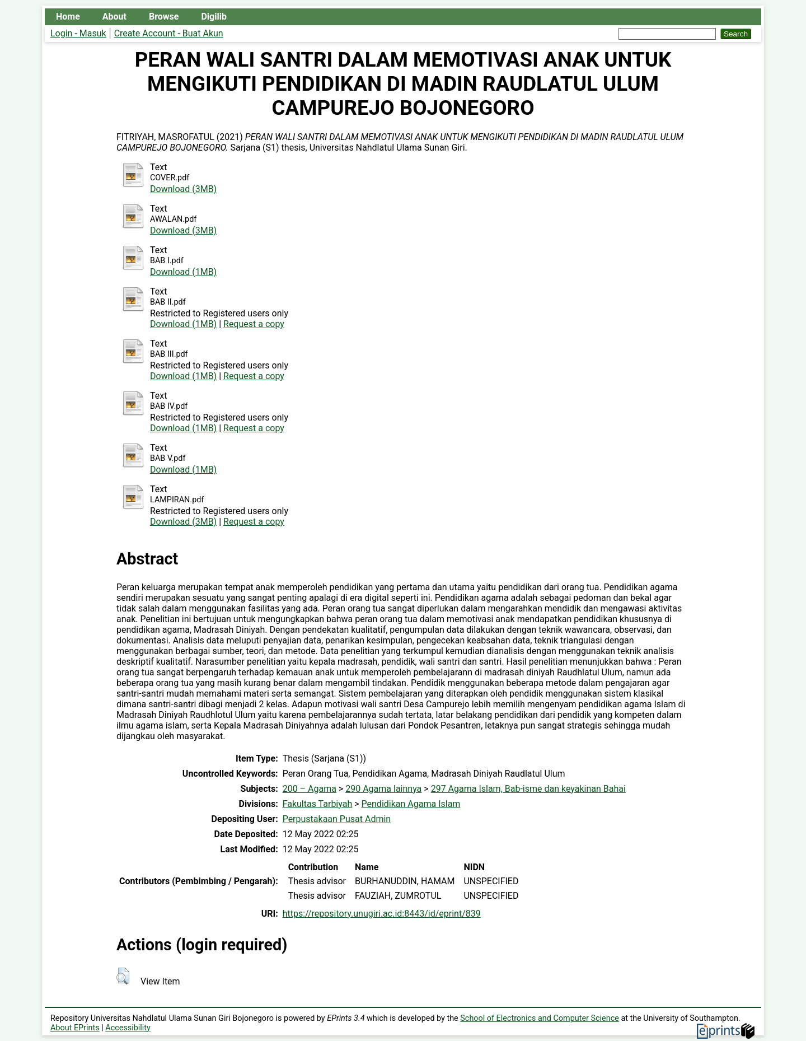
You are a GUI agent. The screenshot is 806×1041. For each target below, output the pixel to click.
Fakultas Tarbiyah (318, 804)
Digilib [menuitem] (213, 16)
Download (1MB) (183, 272)
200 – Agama (309, 788)
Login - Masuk (78, 33)
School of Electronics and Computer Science (539, 1018)
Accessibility (128, 1028)
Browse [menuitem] (164, 16)
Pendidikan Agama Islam (411, 804)
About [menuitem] (114, 16)
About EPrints (75, 1028)
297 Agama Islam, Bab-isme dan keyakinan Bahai (528, 788)
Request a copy (253, 324)
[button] (122, 976)
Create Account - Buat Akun (168, 33)
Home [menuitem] (68, 16)
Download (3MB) (183, 189)
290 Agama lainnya (383, 788)
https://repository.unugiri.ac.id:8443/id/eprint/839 (382, 913)
